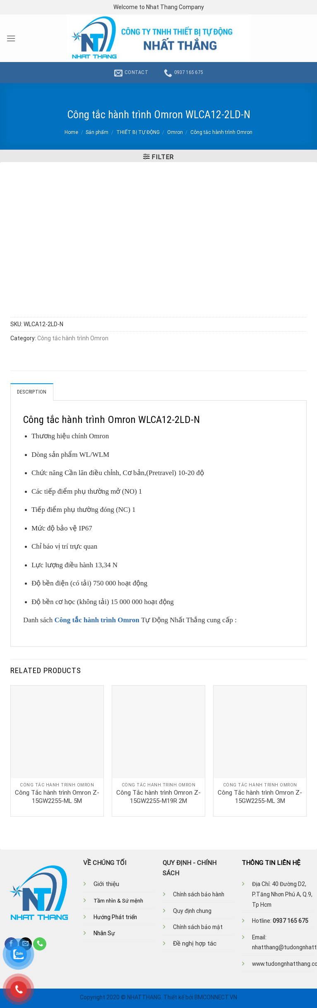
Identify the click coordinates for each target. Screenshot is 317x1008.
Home (71, 132)
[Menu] (11, 38)
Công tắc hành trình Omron (221, 132)
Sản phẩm (97, 132)
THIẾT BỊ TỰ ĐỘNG (138, 132)
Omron (175, 132)
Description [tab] (32, 392)
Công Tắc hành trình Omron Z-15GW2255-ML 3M (260, 797)
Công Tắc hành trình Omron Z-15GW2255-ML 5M (57, 797)
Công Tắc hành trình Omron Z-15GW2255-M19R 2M (158, 797)
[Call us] (39, 944)
